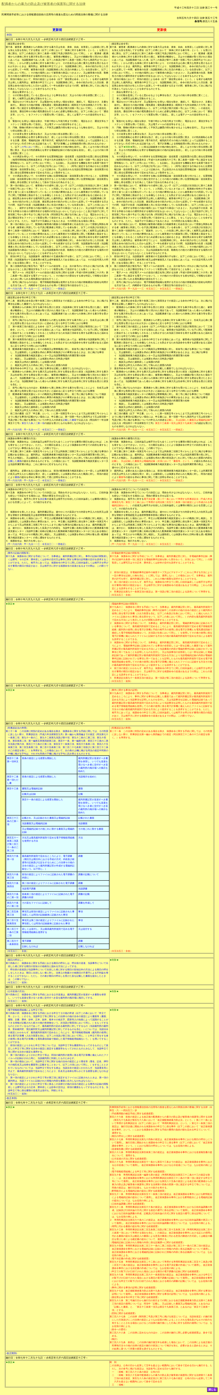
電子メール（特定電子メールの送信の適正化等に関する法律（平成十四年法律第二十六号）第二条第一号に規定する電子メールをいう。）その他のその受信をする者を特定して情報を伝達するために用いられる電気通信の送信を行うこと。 (59, 275)
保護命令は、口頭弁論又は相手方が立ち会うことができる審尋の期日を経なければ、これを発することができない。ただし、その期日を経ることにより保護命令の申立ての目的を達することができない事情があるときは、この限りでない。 (58, 445)
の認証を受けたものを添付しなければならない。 (69, 423)
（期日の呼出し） (15, 960)
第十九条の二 (116, 607)
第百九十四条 (116, 1245)
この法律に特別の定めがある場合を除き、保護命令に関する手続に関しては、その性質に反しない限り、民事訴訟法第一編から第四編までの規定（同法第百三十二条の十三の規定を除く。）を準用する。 (162, 734)
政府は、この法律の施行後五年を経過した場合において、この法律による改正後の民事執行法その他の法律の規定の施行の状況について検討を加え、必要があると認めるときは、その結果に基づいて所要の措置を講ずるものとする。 (162, 1345)
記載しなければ (86, 946)
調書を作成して (86, 903)
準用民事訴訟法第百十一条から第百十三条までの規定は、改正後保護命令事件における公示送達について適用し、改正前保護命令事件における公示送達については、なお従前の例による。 (162, 1165)
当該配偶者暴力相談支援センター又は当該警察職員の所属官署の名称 (50, 355)
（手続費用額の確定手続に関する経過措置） (132, 1113)
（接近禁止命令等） (16, 43)
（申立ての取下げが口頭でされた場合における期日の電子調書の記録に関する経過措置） (155, 1271)
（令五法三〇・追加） (17, 982)
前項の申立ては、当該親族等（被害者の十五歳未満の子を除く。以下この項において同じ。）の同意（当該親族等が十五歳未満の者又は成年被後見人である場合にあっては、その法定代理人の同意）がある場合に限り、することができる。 (58, 259)
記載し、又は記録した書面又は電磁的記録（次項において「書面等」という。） (153, 461)
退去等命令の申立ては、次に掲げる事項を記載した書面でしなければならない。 (51, 368)
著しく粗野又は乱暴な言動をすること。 (33, 98)
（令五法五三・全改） (121, 595)
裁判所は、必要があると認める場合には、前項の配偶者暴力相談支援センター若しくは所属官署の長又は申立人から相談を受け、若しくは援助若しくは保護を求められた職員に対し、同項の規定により (58, 474)
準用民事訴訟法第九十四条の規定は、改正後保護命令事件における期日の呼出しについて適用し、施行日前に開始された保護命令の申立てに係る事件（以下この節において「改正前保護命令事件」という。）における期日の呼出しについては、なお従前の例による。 (162, 1142)
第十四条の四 (12, 1013)
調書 (80, 856)
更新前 (57, 30)
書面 (17, 477)
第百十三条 (12, 788)
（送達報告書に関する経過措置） (127, 1149)
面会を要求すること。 (24, 92)
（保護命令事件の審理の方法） (22, 438)
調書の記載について (88, 874)
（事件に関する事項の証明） (124, 690)
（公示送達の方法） (16, 991)
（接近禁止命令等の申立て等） (22, 297)
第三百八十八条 (118, 1332)
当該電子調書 (29, 888)
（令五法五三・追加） (121, 681)
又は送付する (85, 929)
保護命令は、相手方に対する (25, 499)
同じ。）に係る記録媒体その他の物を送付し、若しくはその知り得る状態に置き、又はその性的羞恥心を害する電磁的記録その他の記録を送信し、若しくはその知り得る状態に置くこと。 (59, 150)
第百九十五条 (116, 1261)
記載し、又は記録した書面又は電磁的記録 (188, 420)
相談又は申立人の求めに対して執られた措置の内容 (41, 365)
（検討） (114, 1339)
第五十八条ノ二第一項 (33, 423)
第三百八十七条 (118, 1316)
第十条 (9, 47)
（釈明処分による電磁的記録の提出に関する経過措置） (138, 1191)
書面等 (122, 477)
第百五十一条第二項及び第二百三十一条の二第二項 (12, 844)
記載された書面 (86, 818)
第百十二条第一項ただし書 (12, 779)
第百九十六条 (116, 1274)
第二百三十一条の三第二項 (12, 932)
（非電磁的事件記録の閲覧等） (126, 553)
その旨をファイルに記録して (37, 903)
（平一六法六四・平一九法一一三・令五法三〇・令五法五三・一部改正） (147, 288)
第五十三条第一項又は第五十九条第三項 (175, 423)
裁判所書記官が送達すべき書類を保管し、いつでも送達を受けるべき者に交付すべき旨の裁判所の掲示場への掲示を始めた (93, 764)
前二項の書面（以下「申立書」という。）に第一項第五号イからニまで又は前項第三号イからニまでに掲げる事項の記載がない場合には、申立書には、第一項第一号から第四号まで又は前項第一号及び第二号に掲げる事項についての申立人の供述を (58, 416)
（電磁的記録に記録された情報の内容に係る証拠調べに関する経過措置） (147, 1242)
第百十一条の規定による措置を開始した (42, 799)
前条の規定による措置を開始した (39, 758)
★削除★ (127, 147)
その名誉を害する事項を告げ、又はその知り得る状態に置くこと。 (47, 134)
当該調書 (82, 888)
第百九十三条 (116, 1229)
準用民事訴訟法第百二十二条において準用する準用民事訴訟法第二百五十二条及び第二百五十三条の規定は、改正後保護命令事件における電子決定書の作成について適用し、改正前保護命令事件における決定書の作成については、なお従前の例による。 (162, 1265)
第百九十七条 (116, 1290)
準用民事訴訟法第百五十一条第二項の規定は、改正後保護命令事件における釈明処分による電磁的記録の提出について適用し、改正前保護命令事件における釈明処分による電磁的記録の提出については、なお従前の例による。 (162, 1197)
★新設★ (10, 603)
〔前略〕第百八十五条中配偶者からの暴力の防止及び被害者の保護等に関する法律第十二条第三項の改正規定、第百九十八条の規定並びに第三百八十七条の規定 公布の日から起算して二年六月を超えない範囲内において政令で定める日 (163, 1378)
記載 (80, 794)
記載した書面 (69, 420)
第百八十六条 (116, 1116)
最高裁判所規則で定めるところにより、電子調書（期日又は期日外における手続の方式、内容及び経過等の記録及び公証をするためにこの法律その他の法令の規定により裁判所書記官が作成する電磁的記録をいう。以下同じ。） (48, 862)
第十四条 (10, 441)
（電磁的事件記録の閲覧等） (124, 603)
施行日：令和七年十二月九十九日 (47, 293)
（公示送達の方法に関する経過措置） (129, 1158)
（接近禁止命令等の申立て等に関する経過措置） (135, 1297)
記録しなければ (30, 946)
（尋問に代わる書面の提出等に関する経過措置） (135, 1226)
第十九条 (10, 556)
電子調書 (26, 941)
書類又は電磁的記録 (32, 788)
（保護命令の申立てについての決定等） (26, 489)
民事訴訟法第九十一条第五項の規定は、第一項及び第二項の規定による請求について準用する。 (163, 591)
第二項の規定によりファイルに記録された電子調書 (48, 883)
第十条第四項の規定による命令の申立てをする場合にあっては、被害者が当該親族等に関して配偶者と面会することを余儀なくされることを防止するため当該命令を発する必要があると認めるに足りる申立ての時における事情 (59, 342)
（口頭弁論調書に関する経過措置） (128, 1203)
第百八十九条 (116, 1162)
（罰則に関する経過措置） (123, 1313)
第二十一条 (11, 731)
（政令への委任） (119, 1329)
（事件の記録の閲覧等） (18, 553)
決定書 (43, 499)
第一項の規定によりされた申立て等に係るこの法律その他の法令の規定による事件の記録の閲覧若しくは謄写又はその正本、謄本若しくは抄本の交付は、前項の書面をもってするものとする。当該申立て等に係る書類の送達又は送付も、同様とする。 (58, 1087)
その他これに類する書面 (90, 829)
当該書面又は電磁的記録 (34, 823)
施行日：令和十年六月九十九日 (45, 39)
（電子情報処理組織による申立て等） (25, 1010)
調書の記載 (84, 894)
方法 (80, 837)
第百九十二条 (116, 1207)
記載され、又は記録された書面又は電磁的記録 (46, 818)
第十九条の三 (116, 693)
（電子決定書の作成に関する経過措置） (130, 1258)
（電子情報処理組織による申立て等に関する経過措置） (138, 1171)
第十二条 (10, 300)
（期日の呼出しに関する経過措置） (128, 1136)
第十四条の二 (12, 963)
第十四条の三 (12, 994)
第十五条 (10, 492)
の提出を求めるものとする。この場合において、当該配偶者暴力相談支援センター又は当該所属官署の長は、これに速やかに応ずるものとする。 (162, 464)
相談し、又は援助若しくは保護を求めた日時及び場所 (42, 358)
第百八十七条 (116, 1139)
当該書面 (82, 823)
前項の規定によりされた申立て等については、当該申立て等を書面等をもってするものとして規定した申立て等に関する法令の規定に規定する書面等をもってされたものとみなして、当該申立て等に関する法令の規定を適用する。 (58, 1048)
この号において (27, 147)
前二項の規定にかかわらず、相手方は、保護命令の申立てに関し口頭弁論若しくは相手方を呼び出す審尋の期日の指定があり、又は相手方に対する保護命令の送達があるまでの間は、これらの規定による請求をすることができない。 (162, 585)
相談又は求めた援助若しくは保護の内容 (35, 362)
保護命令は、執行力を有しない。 (27, 541)
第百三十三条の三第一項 (12, 821)
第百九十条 (115, 1174)
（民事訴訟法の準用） (17, 728)
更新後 (162, 30)
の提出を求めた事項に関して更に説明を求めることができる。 (51, 477)
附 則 (113, 1362)
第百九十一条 (116, 1194)
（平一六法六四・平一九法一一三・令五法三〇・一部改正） (36, 288)
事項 (80, 911)
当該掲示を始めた (87, 776)
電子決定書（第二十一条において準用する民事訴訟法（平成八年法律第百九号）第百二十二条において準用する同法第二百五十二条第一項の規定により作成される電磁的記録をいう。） (162, 502)
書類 (80, 788)
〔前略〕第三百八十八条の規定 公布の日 (138, 1372)
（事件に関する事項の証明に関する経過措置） (133, 1287)
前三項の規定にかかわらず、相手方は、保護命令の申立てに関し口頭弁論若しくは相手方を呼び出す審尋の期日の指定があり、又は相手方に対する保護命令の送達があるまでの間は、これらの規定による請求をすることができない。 (162, 671)
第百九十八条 (116, 1300)
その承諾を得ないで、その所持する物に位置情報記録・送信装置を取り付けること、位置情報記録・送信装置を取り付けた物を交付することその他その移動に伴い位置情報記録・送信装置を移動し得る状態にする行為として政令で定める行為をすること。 (59, 179)
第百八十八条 (116, 1152)
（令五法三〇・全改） (17, 951)
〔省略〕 (121, 1384)
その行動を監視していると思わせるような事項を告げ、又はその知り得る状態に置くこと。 (59, 95)
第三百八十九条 (118, 1342)
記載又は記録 (29, 794)
